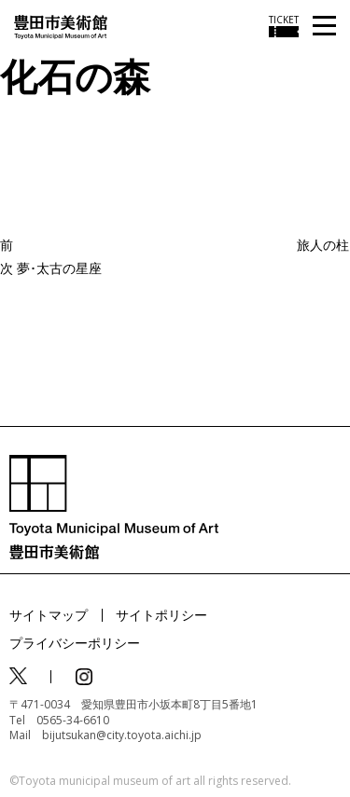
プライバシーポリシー (74, 643)
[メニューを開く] (324, 26)
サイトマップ (48, 615)
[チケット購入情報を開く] (284, 26)
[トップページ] (60, 25)
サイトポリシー (161, 615)
